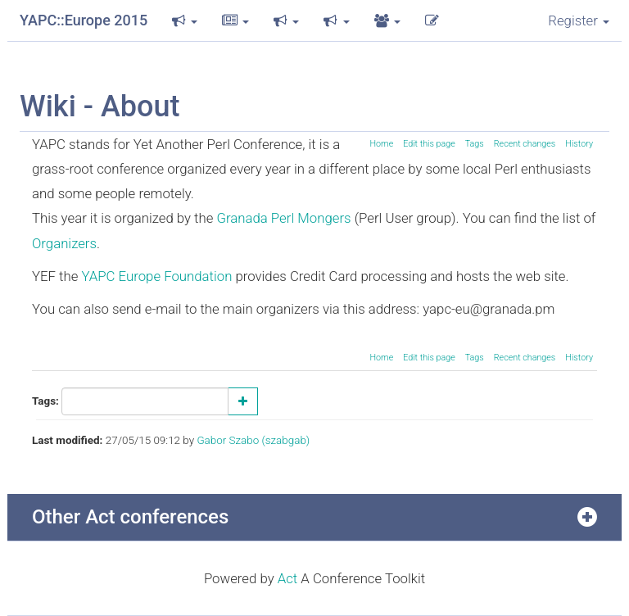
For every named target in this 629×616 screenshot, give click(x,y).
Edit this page (429, 143)
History (579, 143)
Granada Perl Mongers (283, 218)
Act (288, 578)
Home (381, 143)
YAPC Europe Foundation (157, 276)
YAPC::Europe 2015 (83, 20)
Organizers (64, 243)
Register (578, 20)
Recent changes (525, 143)
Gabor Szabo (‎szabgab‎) (253, 440)
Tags (474, 143)
